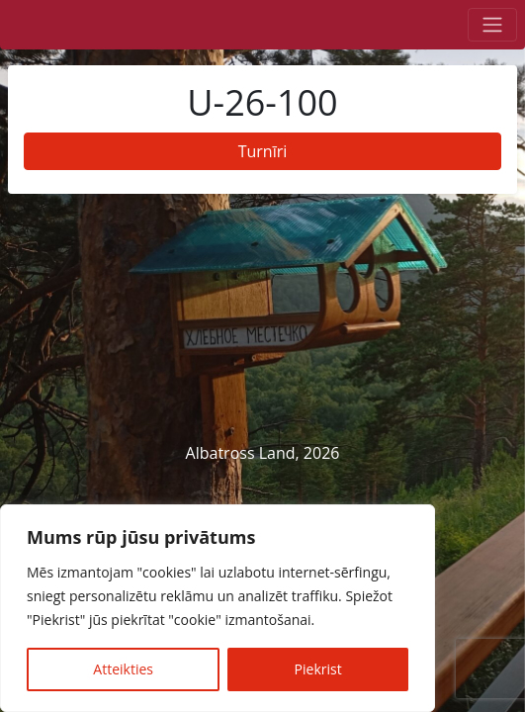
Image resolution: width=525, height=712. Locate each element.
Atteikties (123, 669)
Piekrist (318, 669)
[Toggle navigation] (492, 25)
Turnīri (263, 151)
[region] (217, 608)
